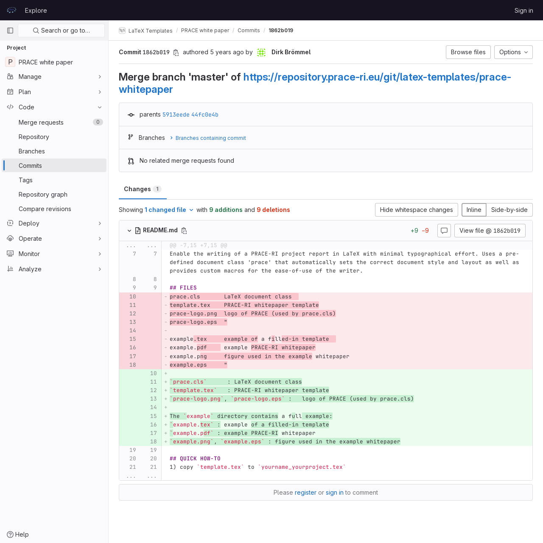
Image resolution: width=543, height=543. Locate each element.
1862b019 (281, 30)
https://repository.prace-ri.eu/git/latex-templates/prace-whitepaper (315, 82)
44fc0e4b (204, 114)
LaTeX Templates (146, 30)
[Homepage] (11, 10)
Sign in (524, 10)
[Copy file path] (184, 231)
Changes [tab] (143, 188)
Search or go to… (61, 30)
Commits (249, 30)
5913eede (176, 114)
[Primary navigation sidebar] (10, 30)
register (305, 492)
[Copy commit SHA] (176, 52)
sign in (335, 492)
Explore (36, 10)
